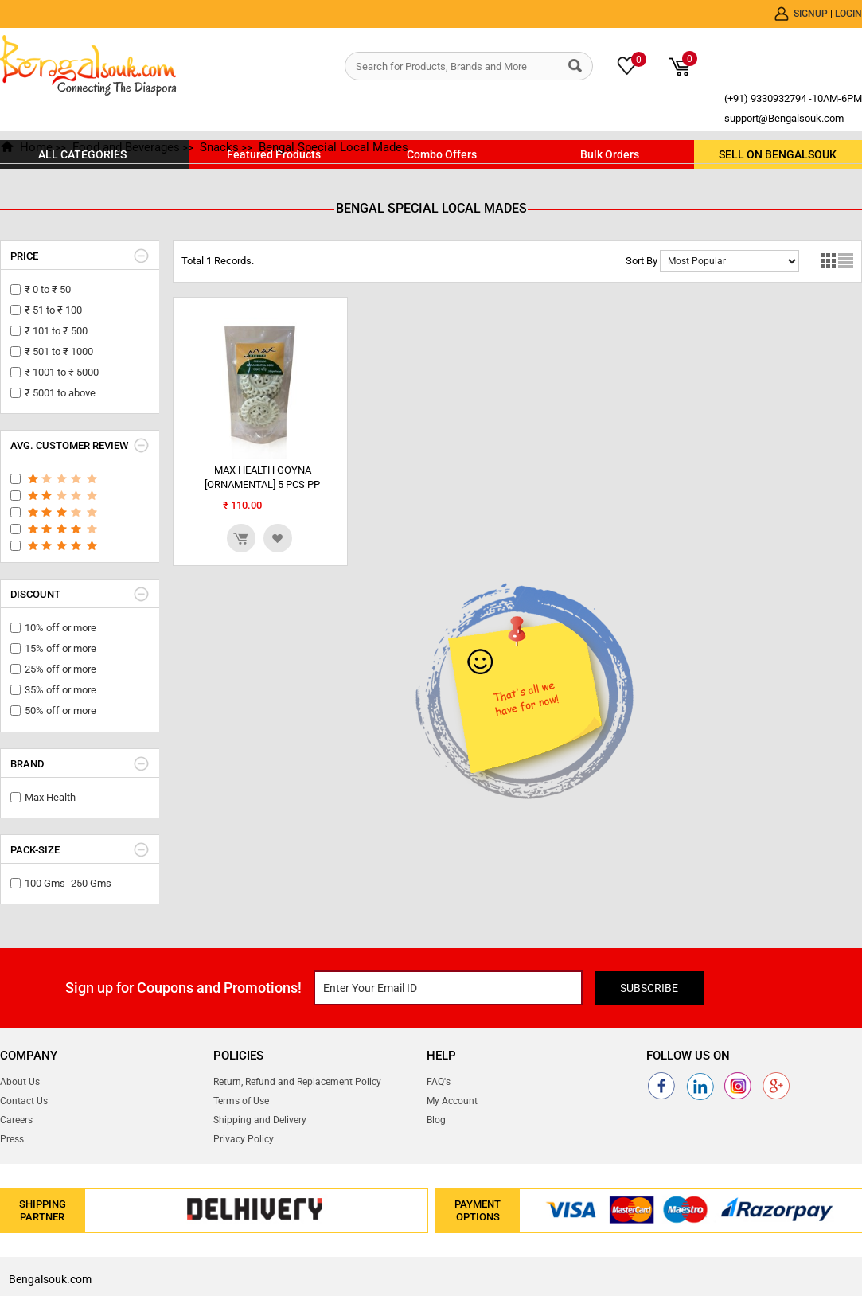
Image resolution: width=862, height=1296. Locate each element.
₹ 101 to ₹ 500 (56, 331)
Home (36, 147)
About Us (20, 1081)
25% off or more (60, 669)
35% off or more (60, 690)
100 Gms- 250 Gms (68, 883)
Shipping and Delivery (259, 1120)
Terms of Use (241, 1101)
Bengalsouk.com (50, 1279)
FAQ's (439, 1081)
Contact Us (24, 1101)
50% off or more (60, 710)
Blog (436, 1120)
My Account (452, 1101)
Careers (16, 1120)
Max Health (50, 797)
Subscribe (649, 988)
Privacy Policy (243, 1139)
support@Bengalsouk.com (784, 118)
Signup (812, 13)
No (729, 261)
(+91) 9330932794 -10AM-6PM (793, 98)
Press (12, 1139)
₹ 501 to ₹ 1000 (59, 351)
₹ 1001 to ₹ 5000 (62, 372)
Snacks (219, 147)
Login (848, 13)
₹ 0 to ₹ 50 (48, 289)
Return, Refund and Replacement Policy (297, 1081)
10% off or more (60, 628)
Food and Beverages (126, 147)
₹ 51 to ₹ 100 (53, 310)
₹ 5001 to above (60, 393)
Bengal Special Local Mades (333, 147)
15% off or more (60, 648)
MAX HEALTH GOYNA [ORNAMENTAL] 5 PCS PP (262, 477)
